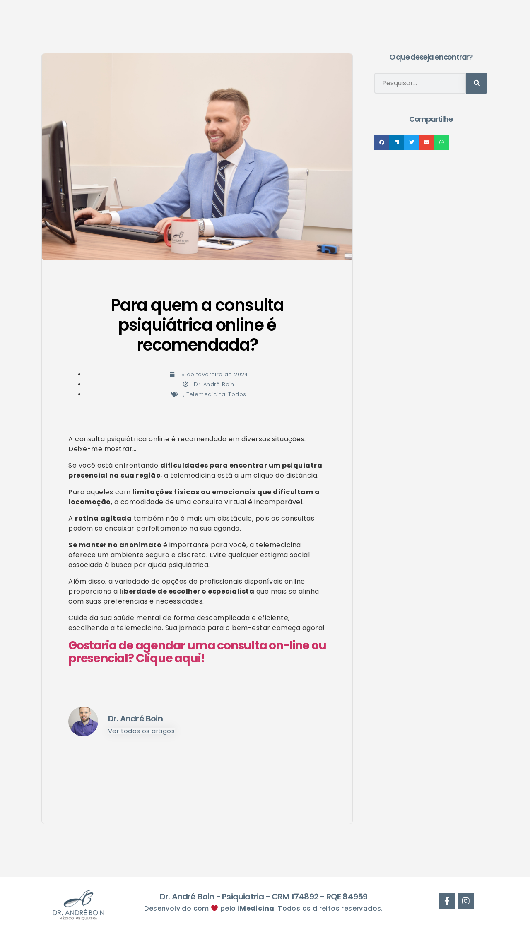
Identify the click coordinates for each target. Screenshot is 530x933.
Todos (237, 394)
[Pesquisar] (476, 83)
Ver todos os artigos (141, 731)
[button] (381, 142)
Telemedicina (206, 394)
